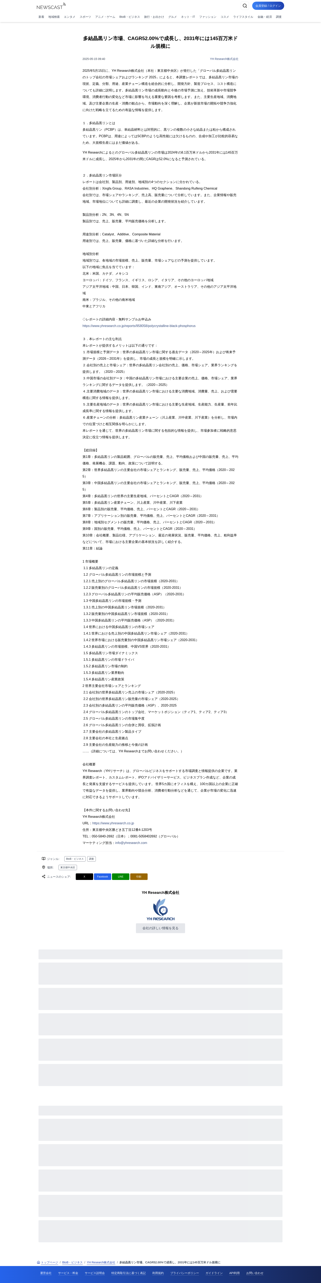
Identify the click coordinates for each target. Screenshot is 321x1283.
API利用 (234, 1273)
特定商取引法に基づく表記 (128, 1273)
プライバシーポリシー (184, 1273)
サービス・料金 (68, 1273)
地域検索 (54, 16)
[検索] (245, 6)
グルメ (172, 16)
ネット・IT (188, 16)
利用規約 (158, 1273)
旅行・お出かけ (154, 16)
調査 (279, 16)
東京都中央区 (67, 867)
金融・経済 (265, 16)
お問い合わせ (254, 1273)
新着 (41, 16)
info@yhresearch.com (131, 843)
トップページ (47, 1262)
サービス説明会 (95, 1273)
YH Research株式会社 (224, 59)
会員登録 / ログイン (268, 5)
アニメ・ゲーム (105, 16)
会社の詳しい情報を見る (160, 928)
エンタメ (69, 16)
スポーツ (85, 16)
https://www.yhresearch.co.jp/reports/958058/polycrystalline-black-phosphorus (139, 326)
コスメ (224, 16)
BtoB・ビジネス (129, 16)
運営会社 (46, 1273)
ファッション (207, 16)
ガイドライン (214, 1273)
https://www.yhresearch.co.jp (113, 823)
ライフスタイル (243, 16)
